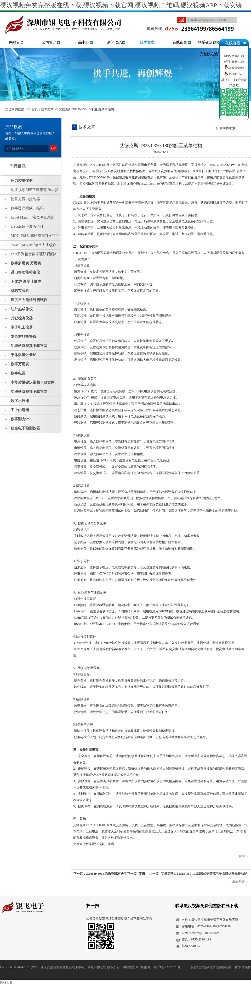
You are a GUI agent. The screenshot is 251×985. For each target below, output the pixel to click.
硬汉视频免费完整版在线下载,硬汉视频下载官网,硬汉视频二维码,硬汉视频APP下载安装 (121, 5)
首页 (35, 109)
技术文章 (147, 42)
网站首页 (16, 42)
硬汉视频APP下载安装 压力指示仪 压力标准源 (29, 191)
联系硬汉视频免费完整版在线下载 (212, 48)
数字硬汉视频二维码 (27, 208)
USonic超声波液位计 (27, 226)
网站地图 (129, 967)
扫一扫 (92, 906)
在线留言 (180, 42)
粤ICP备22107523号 (166, 967)
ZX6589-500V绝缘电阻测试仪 (106, 873)
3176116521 (234, 74)
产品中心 (82, 42)
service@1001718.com (212, 19)
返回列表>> (240, 881)
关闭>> (243, 856)
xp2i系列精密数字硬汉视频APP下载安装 (30, 255)
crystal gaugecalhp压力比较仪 (33, 245)
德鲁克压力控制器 (25, 199)
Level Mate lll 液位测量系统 (32, 217)
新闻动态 (114, 42)
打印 (219, 128)
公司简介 (49, 42)
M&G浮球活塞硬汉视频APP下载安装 (29, 237)
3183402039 (234, 67)
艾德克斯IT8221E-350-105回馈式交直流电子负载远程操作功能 (204, 873)
